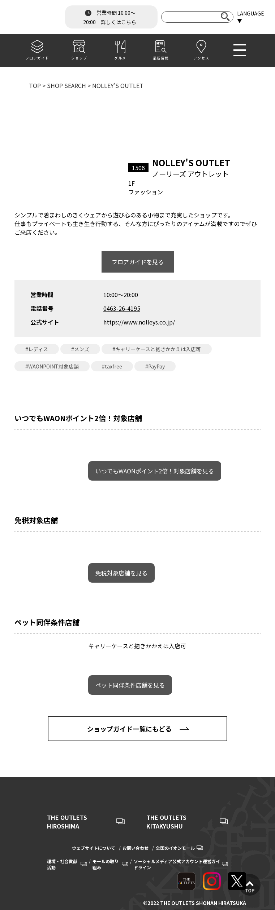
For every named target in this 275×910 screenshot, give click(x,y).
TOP (35, 85)
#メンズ (80, 349)
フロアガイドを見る (138, 261)
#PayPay (155, 366)
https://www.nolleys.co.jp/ (139, 322)
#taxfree (112, 366)
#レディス (36, 349)
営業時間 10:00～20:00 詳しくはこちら (109, 17)
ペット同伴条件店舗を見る (130, 685)
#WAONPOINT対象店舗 (52, 366)
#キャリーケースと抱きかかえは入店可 (156, 349)
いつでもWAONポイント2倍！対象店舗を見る (154, 471)
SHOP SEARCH (66, 85)
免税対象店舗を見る (121, 573)
